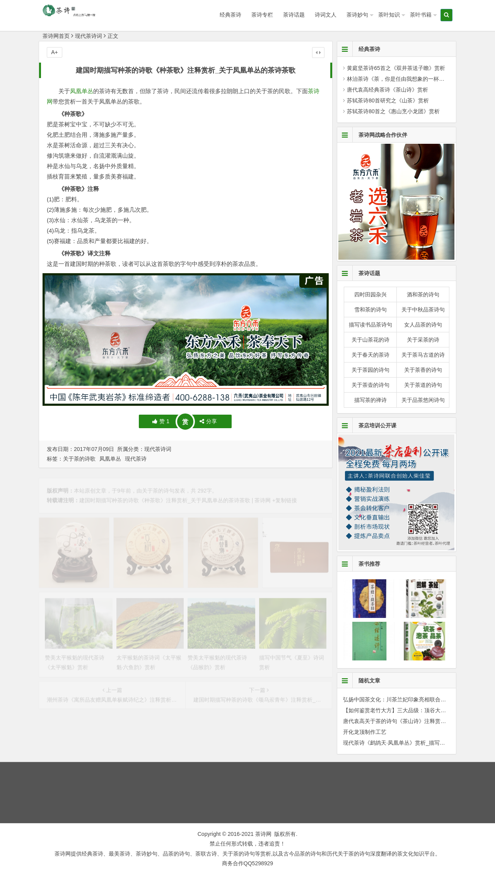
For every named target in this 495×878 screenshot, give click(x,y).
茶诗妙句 (357, 15)
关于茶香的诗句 (423, 370)
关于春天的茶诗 (370, 355)
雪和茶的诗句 (370, 309)
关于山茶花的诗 (370, 340)
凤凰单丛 (81, 91)
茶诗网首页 (56, 36)
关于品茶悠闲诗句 (423, 400)
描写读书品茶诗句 (370, 325)
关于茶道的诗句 (423, 385)
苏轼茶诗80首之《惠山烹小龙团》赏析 (393, 111)
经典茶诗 (230, 15)
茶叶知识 (389, 15)
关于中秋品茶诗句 (423, 309)
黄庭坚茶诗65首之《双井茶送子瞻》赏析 (396, 68)
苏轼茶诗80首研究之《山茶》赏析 (388, 100)
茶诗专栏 (262, 15)
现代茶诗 (136, 459)
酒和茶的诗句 (423, 294)
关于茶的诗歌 (79, 459)
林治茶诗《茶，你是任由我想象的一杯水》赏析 (404, 79)
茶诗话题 (294, 15)
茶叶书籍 (421, 15)
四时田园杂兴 (370, 294)
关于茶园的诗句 (370, 370)
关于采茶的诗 (423, 340)
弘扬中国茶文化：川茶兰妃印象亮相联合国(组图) (401, 699)
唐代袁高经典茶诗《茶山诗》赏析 (387, 90)
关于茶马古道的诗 (423, 355)
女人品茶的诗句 (423, 325)
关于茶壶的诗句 (370, 385)
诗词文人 (325, 15)
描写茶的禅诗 (370, 400)
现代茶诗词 (88, 36)
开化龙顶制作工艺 (364, 732)
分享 (208, 421)
